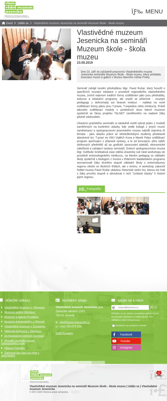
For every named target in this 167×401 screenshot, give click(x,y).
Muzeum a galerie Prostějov (21, 317)
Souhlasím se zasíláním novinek (130, 325)
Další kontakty (64, 333)
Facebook (126, 334)
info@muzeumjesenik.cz (75, 322)
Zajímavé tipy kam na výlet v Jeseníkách (20, 354)
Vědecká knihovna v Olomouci (22, 331)
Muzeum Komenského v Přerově (24, 321)
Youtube (125, 341)
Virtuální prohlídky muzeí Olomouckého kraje (18, 342)
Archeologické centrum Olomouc (24, 335)
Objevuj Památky (14, 348)
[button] (154, 307)
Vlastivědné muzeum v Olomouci (24, 307)
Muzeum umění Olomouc (20, 312)
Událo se (23, 23)
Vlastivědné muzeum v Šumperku (25, 326)
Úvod (19, 9)
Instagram (126, 347)
